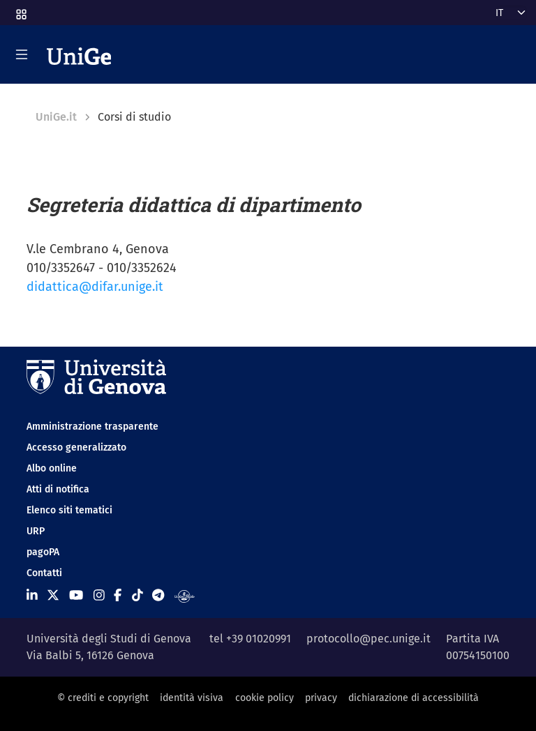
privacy (321, 698)
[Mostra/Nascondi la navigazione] (21, 54)
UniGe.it (56, 116)
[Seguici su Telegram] (158, 595)
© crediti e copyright (103, 698)
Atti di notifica (58, 489)
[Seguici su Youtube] (76, 595)
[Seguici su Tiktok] (137, 595)
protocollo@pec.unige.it (368, 638)
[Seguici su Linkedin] (32, 595)
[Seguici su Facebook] (117, 595)
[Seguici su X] (53, 595)
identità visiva (191, 698)
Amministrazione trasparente (92, 426)
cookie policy (264, 698)
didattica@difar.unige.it (95, 286)
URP (36, 531)
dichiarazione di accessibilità (413, 698)
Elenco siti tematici (69, 510)
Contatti (44, 573)
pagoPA (43, 552)
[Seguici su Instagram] (99, 595)
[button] (20, 10)
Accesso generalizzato (76, 447)
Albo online (52, 468)
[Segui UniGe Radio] (184, 595)
